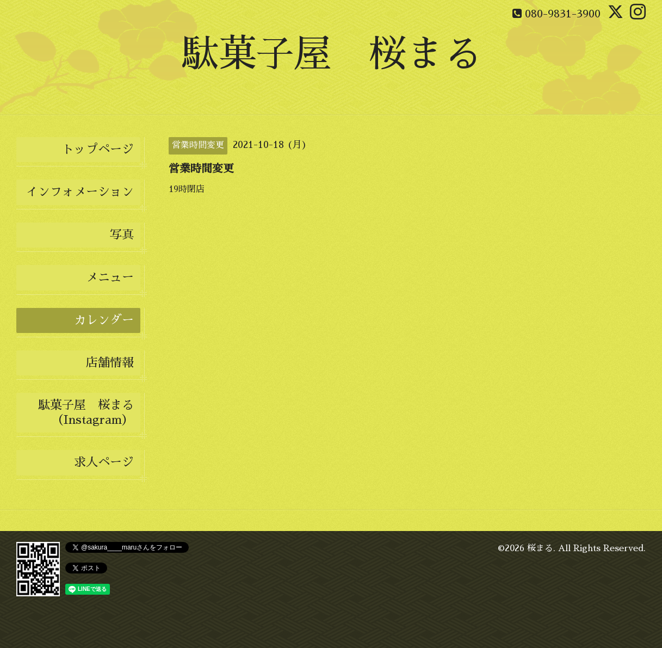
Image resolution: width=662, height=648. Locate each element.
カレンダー (104, 320)
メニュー (110, 277)
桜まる (540, 548)
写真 (122, 235)
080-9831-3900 (563, 13)
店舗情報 (110, 363)
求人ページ (104, 462)
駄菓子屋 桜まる (331, 54)
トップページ (98, 150)
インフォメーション (80, 192)
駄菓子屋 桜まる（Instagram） (86, 412)
